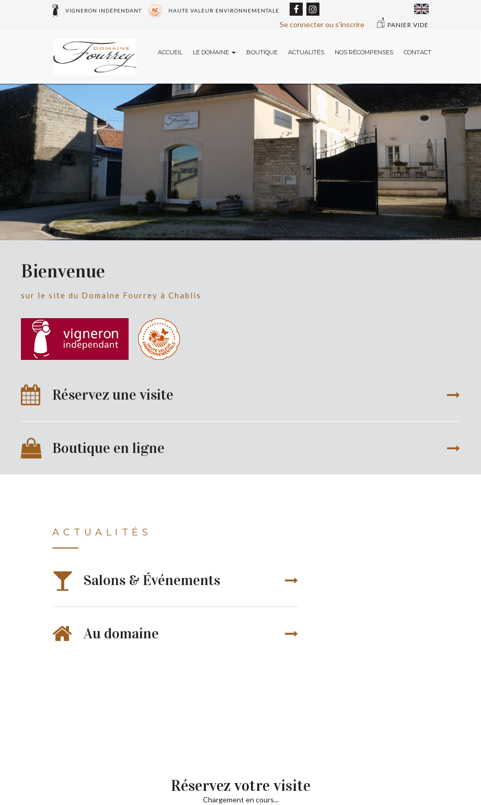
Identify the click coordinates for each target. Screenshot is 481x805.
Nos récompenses (364, 52)
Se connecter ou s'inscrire (322, 24)
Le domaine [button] (214, 52)
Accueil (170, 52)
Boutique (262, 52)
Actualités (306, 52)
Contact (417, 52)
